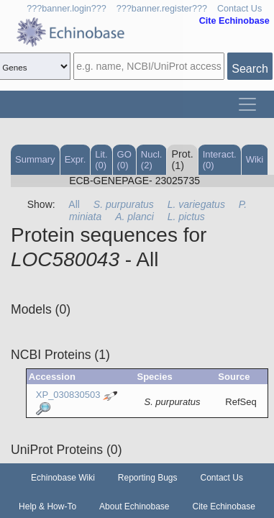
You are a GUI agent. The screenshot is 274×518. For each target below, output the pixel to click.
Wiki (255, 159)
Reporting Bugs (148, 478)
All (74, 204)
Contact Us (239, 9)
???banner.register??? (162, 9)
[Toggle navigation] (247, 104)
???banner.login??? (66, 9)
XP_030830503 (68, 394)
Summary (35, 159)
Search (250, 69)
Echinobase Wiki (63, 478)
